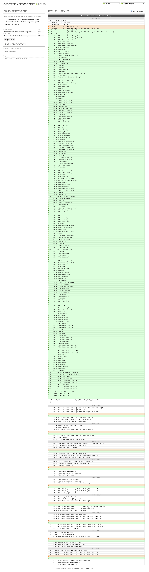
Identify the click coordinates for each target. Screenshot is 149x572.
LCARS (42, 4)
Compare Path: (8, 29)
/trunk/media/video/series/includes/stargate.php (96, 16)
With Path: (7, 33)
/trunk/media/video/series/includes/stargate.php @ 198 (22, 19)
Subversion (76, 568)
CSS (92, 568)
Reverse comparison (12, 24)
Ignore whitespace (138, 11)
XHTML (87, 568)
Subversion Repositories (19, 4)
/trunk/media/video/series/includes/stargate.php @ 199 (22, 22)
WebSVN (64, 568)
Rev (39, 29)
